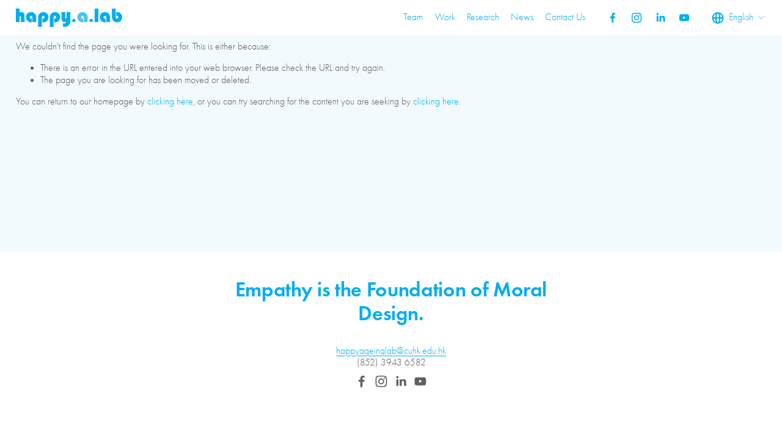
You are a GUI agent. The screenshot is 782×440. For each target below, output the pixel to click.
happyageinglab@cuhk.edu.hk (391, 350)
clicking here (170, 101)
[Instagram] (636, 18)
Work (445, 17)
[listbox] (739, 17)
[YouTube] (684, 18)
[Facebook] (613, 18)
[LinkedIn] (660, 18)
